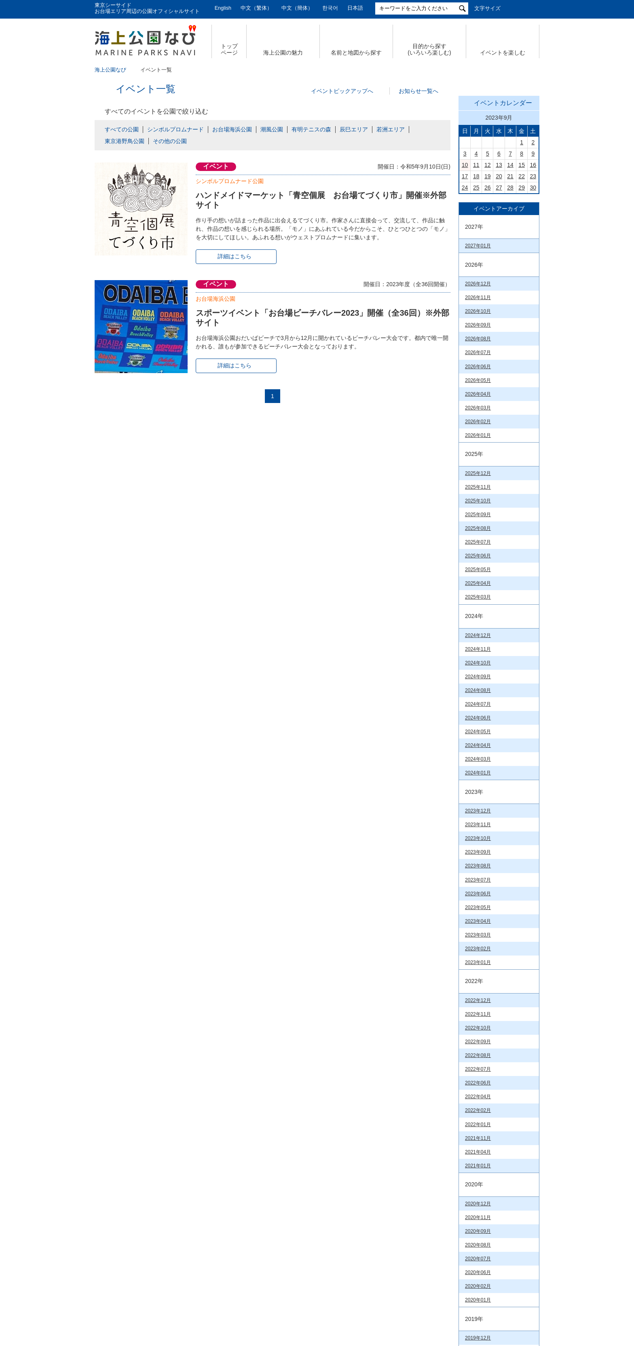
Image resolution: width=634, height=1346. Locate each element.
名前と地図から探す (356, 52)
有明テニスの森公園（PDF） (496, 1031)
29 (521, 300)
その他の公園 (170, 141)
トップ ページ (229, 49)
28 (510, 300)
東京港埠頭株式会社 (265, 1298)
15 (521, 278)
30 (533, 300)
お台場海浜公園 (232, 129)
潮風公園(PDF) (481, 1134)
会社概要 (138, 1271)
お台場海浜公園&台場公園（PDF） (493, 1003)
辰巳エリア (354, 129)
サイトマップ (186, 1271)
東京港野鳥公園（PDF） (491, 1183)
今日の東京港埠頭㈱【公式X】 (499, 615)
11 (476, 278)
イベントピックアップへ (342, 91)
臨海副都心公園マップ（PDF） (489, 961)
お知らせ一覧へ (418, 91)
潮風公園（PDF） (484, 1018)
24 (465, 300)
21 (510, 289)
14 (510, 278)
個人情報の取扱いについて (256, 1271)
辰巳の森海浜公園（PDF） (494, 1043)
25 (476, 300)
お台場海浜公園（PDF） (491, 1103)
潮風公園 (271, 129)
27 (499, 300)
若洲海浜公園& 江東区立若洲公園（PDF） (494, 1058)
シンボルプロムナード (175, 129)
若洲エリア (390, 129)
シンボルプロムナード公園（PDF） (494, 1118)
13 (499, 278)
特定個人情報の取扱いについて (349, 1271)
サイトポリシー (428, 1271)
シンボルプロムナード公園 (230, 181)
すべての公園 (122, 129)
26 (487, 300)
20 (499, 289)
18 (476, 289)
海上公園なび (110, 70)
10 (465, 278)
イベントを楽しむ (502, 52)
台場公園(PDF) (481, 1146)
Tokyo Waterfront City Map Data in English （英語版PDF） (493, 982)
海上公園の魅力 (283, 52)
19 (487, 289)
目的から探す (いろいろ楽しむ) (429, 49)
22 (521, 289)
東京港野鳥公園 (124, 141)
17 (465, 289)
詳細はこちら (234, 256)
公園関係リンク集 (490, 1271)
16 (533, 278)
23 (533, 289)
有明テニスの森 (311, 129)
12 (487, 278)
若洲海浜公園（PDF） (489, 1170)
